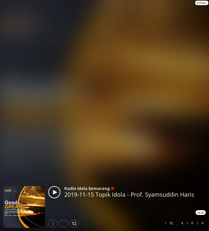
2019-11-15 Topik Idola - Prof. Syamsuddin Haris (129, 194)
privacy (202, 3)
